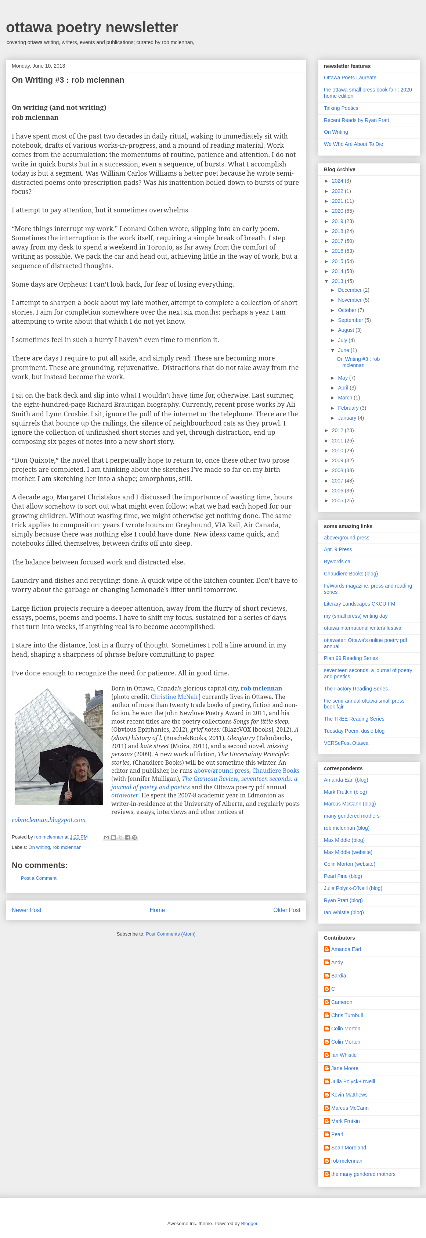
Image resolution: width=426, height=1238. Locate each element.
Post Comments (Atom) (170, 934)
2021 (338, 201)
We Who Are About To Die (353, 144)
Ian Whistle (344, 1055)
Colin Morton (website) (349, 864)
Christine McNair (174, 697)
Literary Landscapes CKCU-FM (360, 604)
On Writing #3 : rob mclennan (358, 362)
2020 (338, 211)
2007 (338, 481)
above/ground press (221, 771)
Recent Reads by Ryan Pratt (356, 120)
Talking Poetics (341, 108)
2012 (338, 430)
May (343, 378)
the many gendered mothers (363, 1174)
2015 (338, 261)
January (348, 418)
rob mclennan (67, 847)
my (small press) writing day (355, 616)
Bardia (338, 976)
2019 (338, 221)
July (343, 340)
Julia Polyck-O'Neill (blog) (353, 888)
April (344, 388)
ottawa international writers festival (363, 628)
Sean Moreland (348, 1148)
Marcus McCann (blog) (350, 804)
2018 (338, 231)
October (348, 310)
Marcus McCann (350, 1108)
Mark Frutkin (345, 1121)
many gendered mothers (352, 816)
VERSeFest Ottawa (346, 743)
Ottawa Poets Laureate (350, 77)
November (350, 300)
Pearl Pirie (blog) (343, 876)
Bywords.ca (337, 561)
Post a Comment (39, 878)
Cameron (342, 1002)
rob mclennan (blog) (347, 828)
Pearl (337, 1134)
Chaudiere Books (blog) (351, 574)
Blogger (249, 1223)
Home (157, 910)
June (344, 350)
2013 (338, 281)
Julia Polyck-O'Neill (353, 1081)
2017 (338, 241)
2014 (338, 271)
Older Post (286, 910)
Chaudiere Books (275, 771)
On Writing (336, 132)
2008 (338, 470)
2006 (338, 491)
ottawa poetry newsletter (92, 27)
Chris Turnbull (347, 1015)
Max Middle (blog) (344, 840)
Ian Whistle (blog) (344, 912)
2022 (338, 191)
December (350, 290)
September (351, 320)
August (346, 330)
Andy (337, 962)
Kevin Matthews (349, 1095)
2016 (338, 251)
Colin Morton (345, 1028)
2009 (338, 460)
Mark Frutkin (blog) (345, 792)
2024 (338, 181)
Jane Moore (344, 1068)
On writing (39, 847)
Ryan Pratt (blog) (343, 900)
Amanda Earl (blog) (346, 780)
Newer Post (26, 910)
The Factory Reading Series (356, 689)
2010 (338, 450)
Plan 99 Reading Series (351, 658)
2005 (338, 500)
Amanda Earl (346, 949)
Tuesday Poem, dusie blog (354, 731)
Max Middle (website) (348, 852)
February (349, 408)
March (346, 398)
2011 (338, 441)
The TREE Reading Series (354, 719)
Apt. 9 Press (338, 549)
